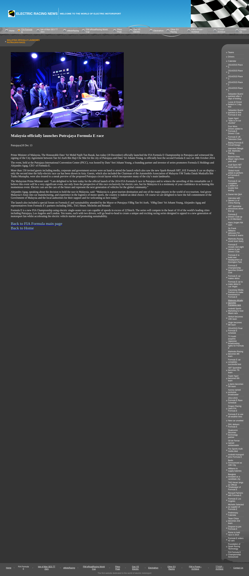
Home (11, 31)
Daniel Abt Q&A (235, 194)
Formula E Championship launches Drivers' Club (235, 269)
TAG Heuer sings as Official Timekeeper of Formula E (235, 486)
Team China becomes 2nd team (234, 520)
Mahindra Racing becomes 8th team (235, 353)
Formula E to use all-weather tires (235, 415)
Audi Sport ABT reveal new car (235, 166)
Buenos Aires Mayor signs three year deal (236, 159)
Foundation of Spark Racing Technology (234, 546)
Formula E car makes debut (234, 277)
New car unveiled (235, 420)
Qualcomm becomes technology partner (233, 433)
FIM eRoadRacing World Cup (94, 568)
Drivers (231, 57)
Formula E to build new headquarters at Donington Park (235, 258)
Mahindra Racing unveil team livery (236, 240)
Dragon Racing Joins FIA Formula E (234, 408)
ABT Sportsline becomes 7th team (234, 370)
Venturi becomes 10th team (235, 318)
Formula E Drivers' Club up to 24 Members (235, 216)
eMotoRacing (73, 31)
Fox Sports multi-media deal (235, 450)
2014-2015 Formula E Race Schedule (235, 400)
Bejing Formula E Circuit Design (235, 144)
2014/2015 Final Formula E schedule (235, 330)
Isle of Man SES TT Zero (46, 568)
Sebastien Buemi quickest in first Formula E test (235, 112)
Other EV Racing (174, 30)
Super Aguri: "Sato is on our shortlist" (234, 120)
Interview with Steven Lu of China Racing (234, 200)
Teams (231, 52)
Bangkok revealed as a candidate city (234, 476)
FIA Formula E (23, 568)
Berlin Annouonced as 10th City (235, 462)
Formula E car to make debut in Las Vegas (235, 284)
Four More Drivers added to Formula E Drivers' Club (235, 130)
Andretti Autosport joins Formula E (236, 455)
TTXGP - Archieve (221, 30)
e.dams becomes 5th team (235, 385)
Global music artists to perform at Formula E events (235, 174)
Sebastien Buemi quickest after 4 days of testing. (235, 96)
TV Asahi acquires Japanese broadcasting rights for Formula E (236, 342)
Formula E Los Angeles (234, 500)
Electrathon (158, 31)
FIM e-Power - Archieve (197, 30)
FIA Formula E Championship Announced (234, 554)
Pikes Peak (119, 30)
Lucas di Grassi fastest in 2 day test (235, 104)
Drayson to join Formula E (234, 528)
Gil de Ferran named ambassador (234, 443)
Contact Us (238, 568)
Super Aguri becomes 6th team (234, 378)
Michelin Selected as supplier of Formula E (236, 506)
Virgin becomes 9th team (235, 323)
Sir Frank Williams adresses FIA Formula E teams (235, 232)
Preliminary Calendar (233, 514)
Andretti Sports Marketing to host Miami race (235, 310)
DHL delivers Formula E (233, 425)
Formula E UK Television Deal (235, 138)
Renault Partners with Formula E (235, 494)
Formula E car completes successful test (234, 362)
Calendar (232, 61)
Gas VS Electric (136, 30)
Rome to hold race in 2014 (234, 533)
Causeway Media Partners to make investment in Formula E (235, 293)
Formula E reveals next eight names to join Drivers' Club (236, 248)
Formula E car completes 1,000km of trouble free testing (234, 186)
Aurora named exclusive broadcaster (234, 392)
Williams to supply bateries (235, 469)
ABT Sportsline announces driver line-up (235, 208)
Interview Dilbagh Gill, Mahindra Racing (235, 150)
